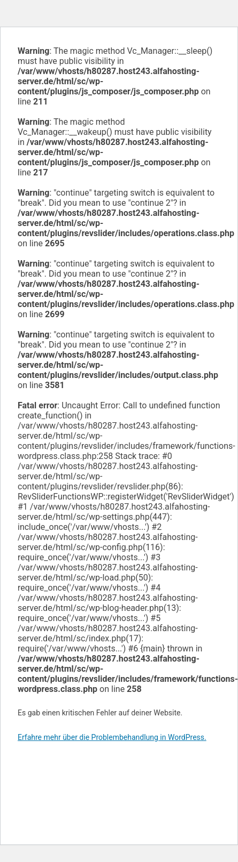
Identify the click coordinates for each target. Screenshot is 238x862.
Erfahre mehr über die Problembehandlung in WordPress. (112, 737)
